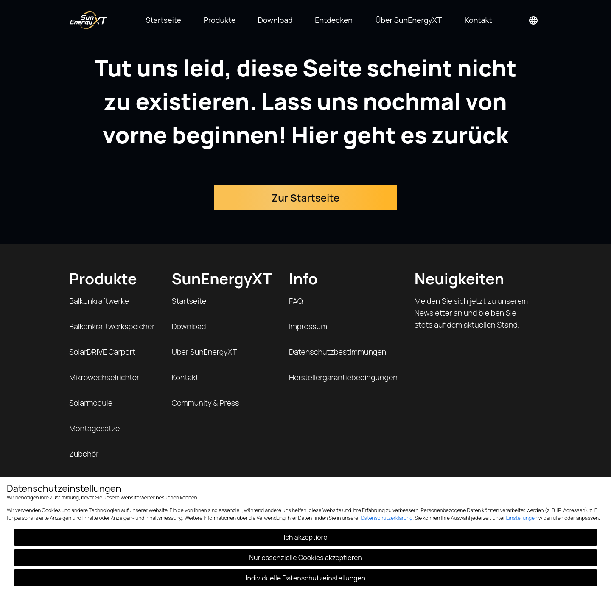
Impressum (308, 326)
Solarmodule (90, 403)
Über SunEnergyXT (204, 352)
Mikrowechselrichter (104, 377)
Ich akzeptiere (306, 537)
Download (189, 326)
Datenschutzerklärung (386, 517)
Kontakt (185, 377)
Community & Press (205, 403)
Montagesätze (94, 428)
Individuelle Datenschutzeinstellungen (305, 578)
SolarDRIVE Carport (102, 352)
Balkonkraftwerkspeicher (112, 326)
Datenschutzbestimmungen (337, 352)
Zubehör (83, 454)
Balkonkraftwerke (99, 301)
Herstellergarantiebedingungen (343, 377)
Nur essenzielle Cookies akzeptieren (305, 557)
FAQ (296, 301)
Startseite (189, 301)
